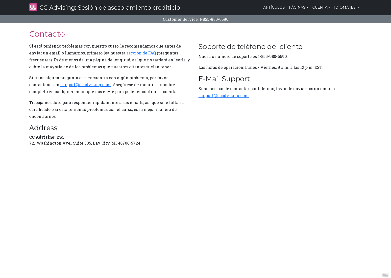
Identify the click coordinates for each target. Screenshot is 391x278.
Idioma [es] (345, 7)
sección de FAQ (141, 52)
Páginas (297, 7)
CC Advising (104, 7)
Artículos (274, 7)
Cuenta (319, 7)
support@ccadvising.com (85, 84)
